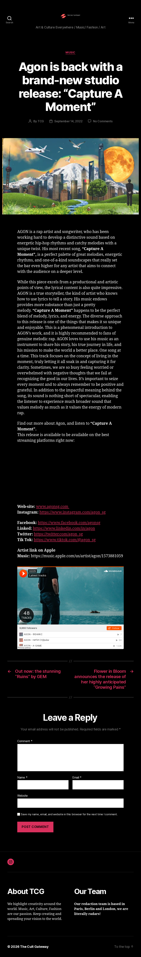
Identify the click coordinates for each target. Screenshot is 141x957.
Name (22, 777)
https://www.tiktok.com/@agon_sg (65, 539)
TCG (41, 121)
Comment (24, 741)
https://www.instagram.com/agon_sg (72, 512)
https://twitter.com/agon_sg (58, 534)
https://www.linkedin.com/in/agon (64, 528)
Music (70, 52)
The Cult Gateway (34, 947)
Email (77, 777)
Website (22, 795)
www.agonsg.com (52, 506)
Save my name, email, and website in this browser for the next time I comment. (69, 814)
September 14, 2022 (68, 121)
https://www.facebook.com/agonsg (69, 522)
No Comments (102, 121)
